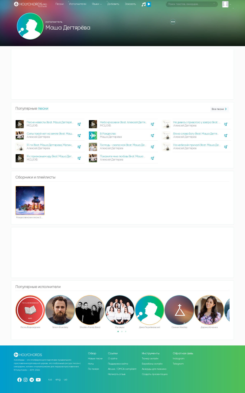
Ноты (91, 364)
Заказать (130, 4)
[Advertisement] (119, 74)
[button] (173, 21)
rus (50, 379)
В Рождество (108, 133)
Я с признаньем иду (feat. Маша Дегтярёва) (54, 156)
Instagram (178, 358)
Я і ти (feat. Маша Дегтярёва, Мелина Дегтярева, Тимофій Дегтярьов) (69, 145)
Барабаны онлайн (152, 364)
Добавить (113, 4)
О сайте (112, 358)
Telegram (178, 364)
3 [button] (127, 332)
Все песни (219, 109)
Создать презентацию (155, 374)
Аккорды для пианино (154, 369)
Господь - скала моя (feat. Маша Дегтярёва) (127, 145)
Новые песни (95, 358)
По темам (93, 369)
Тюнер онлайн (150, 358)
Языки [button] (96, 4)
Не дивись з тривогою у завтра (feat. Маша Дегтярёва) (207, 122)
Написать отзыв (116, 374)
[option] (49, 139)
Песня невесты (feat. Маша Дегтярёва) (51, 122)
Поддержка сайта (118, 364)
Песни (60, 4)
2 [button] (123, 332)
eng (58, 379)
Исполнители (77, 4)
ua (65, 379)
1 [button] (119, 332)
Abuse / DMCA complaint (122, 369)
